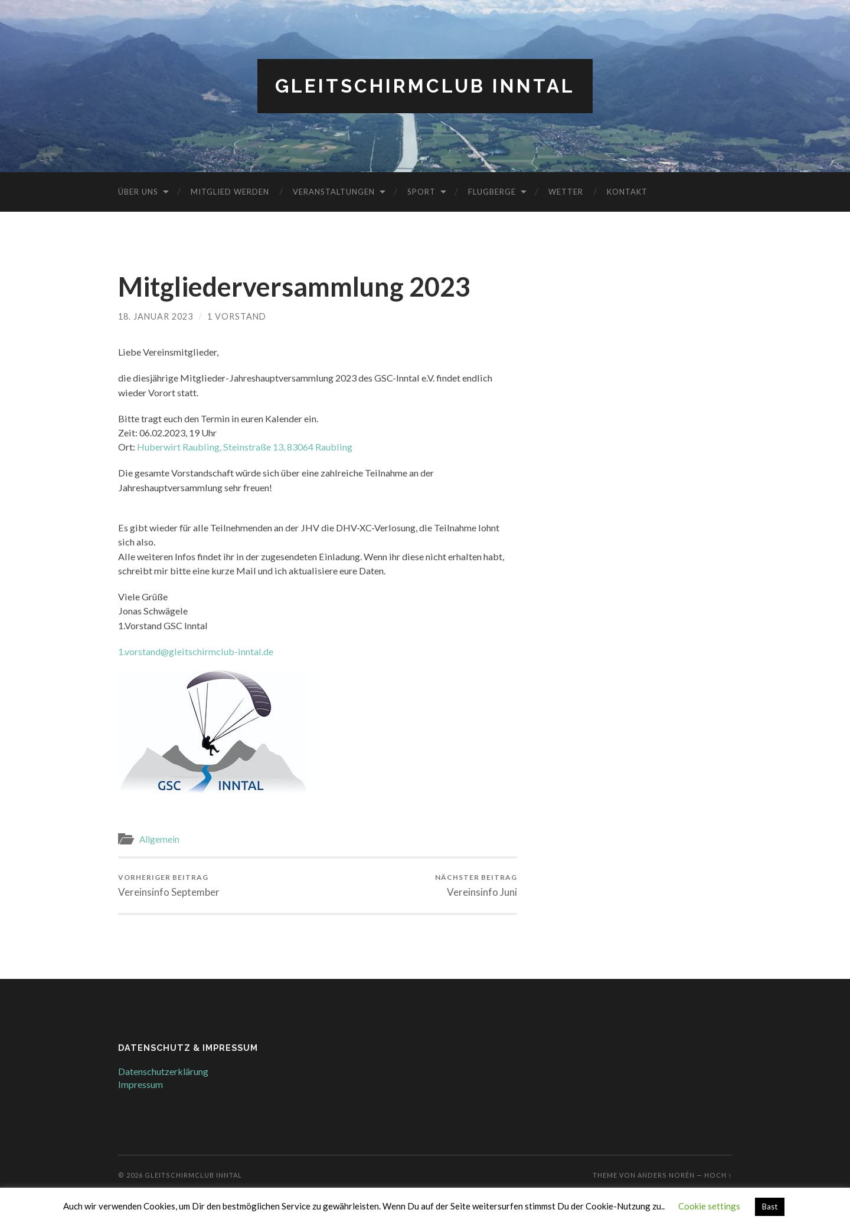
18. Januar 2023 (155, 316)
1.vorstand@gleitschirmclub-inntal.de (195, 651)
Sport (421, 191)
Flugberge (492, 191)
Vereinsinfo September (169, 885)
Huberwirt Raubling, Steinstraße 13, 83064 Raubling (244, 446)
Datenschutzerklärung (163, 1071)
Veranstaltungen (334, 191)
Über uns (138, 191)
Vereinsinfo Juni (476, 885)
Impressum (140, 1084)
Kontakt (627, 191)
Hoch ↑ (718, 1175)
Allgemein (159, 839)
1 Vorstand (236, 316)
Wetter (565, 191)
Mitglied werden (230, 191)
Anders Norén (666, 1175)
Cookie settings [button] (709, 1206)
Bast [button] (769, 1206)
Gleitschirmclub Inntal (425, 86)
